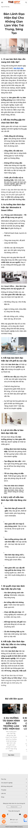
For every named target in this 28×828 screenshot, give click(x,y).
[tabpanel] (11, 731)
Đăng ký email (14, 806)
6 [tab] (19, 769)
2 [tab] (10, 769)
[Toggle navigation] (2, 2)
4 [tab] (15, 769)
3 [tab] (13, 769)
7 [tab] (22, 769)
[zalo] (25, 820)
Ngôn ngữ (15, 819)
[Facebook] (7, 814)
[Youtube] (20, 814)
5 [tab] (17, 769)
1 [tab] (8, 769)
